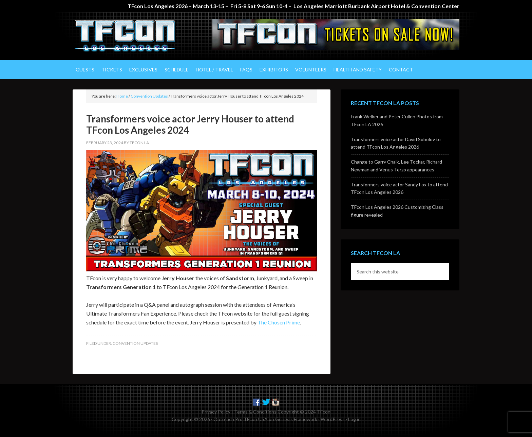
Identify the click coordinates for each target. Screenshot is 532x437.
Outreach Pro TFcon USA (240, 419)
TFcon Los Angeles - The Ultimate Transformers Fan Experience (130, 36)
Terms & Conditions (255, 412)
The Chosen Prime (279, 322)
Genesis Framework (296, 419)
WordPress (333, 419)
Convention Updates (135, 343)
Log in (354, 419)
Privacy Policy (216, 412)
